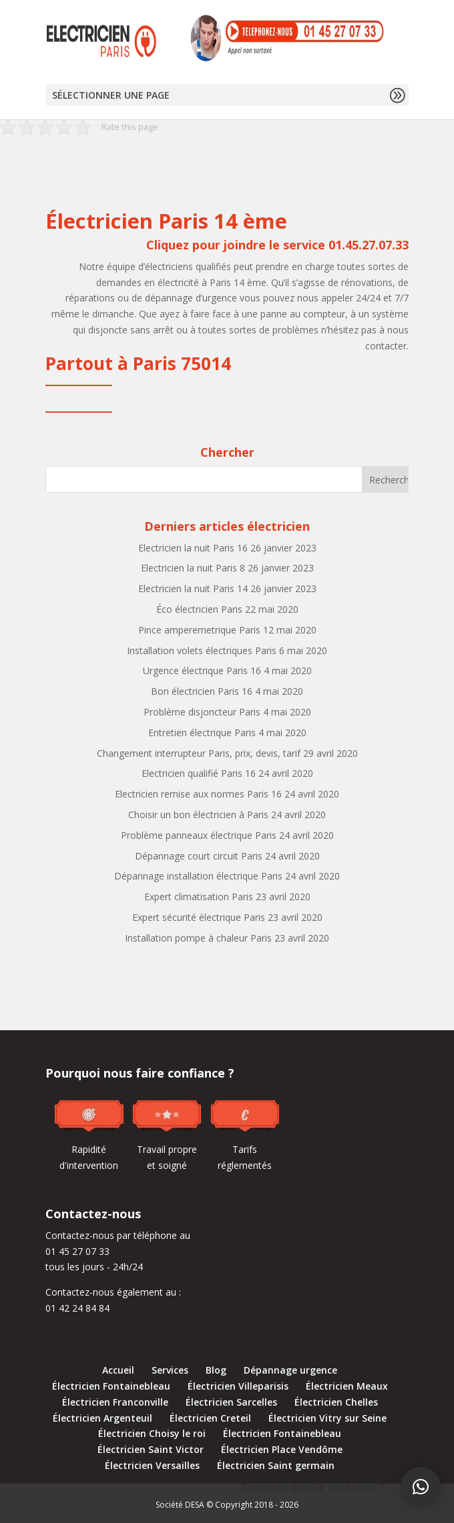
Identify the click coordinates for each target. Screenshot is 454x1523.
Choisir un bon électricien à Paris (198, 814)
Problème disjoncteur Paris (202, 711)
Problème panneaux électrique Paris (198, 835)
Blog (216, 1370)
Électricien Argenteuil (102, 1418)
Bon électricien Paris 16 (201, 691)
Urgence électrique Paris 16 (202, 670)
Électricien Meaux (347, 1386)
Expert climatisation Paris (198, 896)
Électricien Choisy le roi (152, 1433)
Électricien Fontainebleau (111, 1386)
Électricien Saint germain (275, 1465)
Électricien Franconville (115, 1402)
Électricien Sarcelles (231, 1402)
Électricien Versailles (152, 1465)
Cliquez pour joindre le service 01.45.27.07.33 (277, 245)
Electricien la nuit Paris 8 (193, 567)
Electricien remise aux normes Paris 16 (198, 794)
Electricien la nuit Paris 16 (193, 547)
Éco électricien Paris (199, 609)
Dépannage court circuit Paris (198, 856)
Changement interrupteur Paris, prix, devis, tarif (198, 753)
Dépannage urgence (290, 1370)
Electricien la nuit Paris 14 (193, 588)
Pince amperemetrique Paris (199, 629)
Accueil (118, 1370)
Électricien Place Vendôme (282, 1449)
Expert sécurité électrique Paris (198, 917)
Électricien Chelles (336, 1402)
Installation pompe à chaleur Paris (198, 938)
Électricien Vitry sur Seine (327, 1418)
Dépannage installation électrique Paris (198, 876)
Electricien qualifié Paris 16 (199, 773)
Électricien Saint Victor (150, 1449)
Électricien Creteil (210, 1418)
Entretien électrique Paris (202, 732)
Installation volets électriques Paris (201, 650)
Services (170, 1370)
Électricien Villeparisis (238, 1386)
